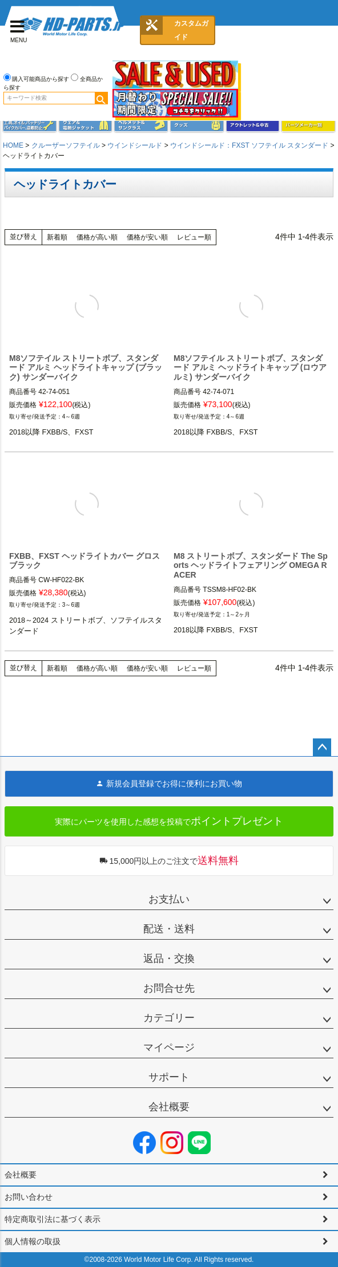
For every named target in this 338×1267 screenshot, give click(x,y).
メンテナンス (29, 125)
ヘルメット (141, 125)
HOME (13, 145)
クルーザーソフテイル (65, 145)
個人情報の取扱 (33, 1241)
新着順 (57, 237)
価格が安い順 (147, 237)
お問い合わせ (29, 1196)
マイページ (169, 1047)
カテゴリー (169, 1018)
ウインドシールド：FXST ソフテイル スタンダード (249, 145)
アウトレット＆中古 (253, 125)
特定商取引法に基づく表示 (52, 1219)
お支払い (169, 899)
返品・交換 (169, 958)
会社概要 (169, 1106)
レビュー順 (194, 237)
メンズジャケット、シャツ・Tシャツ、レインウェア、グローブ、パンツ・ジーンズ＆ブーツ (85, 125)
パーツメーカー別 (308, 125)
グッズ (197, 125)
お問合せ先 (169, 988)
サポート (169, 1077)
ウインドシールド (134, 145)
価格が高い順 (97, 237)
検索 (101, 98)
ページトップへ (322, 747)
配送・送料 (169, 929)
